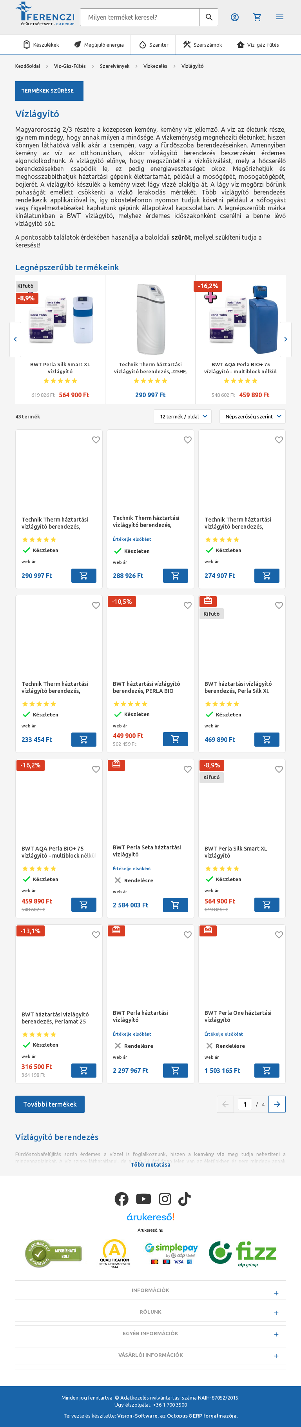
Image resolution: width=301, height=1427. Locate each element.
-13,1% (30, 930)
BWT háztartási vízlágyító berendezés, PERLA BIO (146, 687)
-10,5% (122, 601)
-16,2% (208, 285)
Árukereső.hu (150, 1249)
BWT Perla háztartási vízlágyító (140, 1016)
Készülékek (46, 44)
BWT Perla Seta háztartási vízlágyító (147, 851)
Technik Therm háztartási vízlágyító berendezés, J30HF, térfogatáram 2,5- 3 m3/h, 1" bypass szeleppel (148, 522)
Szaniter (159, 44)
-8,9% (25, 298)
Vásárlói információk (150, 1374)
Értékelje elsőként (132, 539)
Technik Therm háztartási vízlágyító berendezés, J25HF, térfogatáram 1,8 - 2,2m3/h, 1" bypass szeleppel (150, 368)
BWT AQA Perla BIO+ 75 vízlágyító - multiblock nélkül (240, 368)
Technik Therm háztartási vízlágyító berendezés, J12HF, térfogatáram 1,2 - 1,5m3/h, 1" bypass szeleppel (58, 687)
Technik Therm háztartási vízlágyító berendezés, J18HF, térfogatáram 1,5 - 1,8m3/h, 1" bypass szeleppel (241, 523)
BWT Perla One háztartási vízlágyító (238, 1016)
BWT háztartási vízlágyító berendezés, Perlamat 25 (55, 1018)
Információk (150, 1309)
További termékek (50, 1104)
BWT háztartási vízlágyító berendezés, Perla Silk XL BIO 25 (238, 687)
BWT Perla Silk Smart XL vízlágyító (60, 368)
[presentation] (15, 339)
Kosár (257, 17)
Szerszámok (208, 44)
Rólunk (150, 1331)
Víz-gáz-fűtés (263, 44)
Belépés (234, 17)
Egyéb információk (150, 1353)
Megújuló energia (104, 44)
